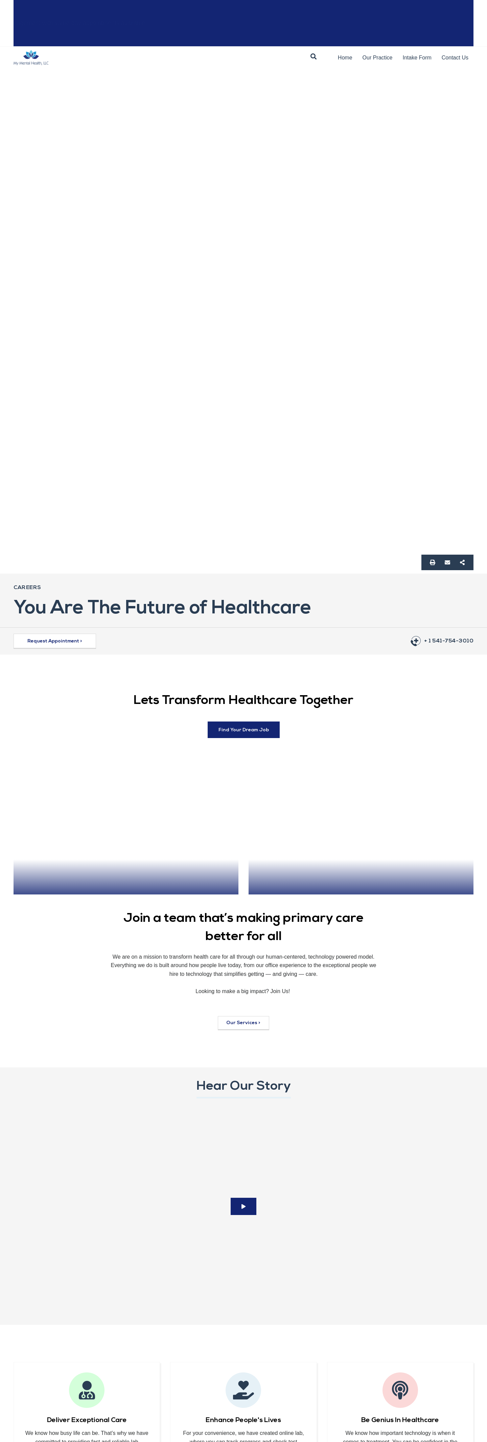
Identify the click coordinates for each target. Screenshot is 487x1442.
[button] (313, 56)
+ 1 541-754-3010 (448, 641)
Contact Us (455, 57)
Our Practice (378, 57)
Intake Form (416, 57)
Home (345, 57)
